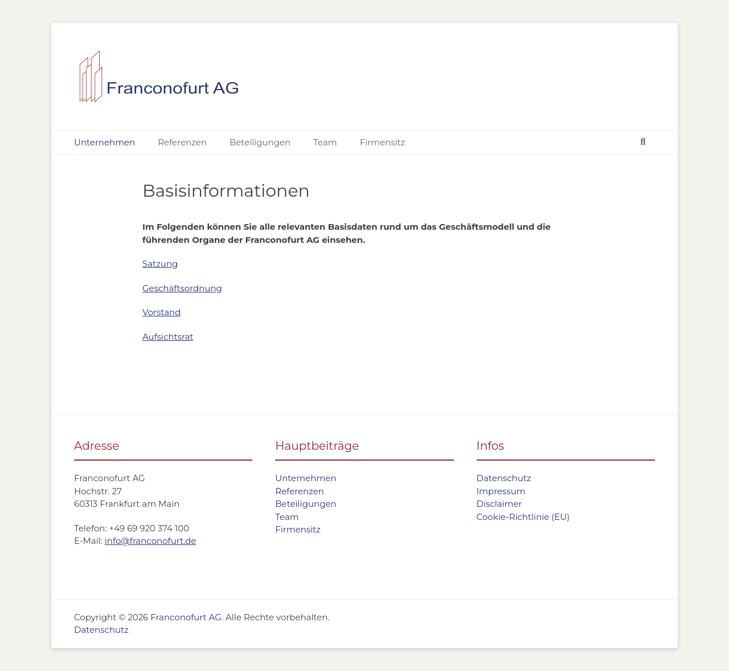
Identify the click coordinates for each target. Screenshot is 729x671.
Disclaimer (499, 503)
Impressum (501, 491)
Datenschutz (504, 478)
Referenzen (182, 142)
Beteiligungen (260, 142)
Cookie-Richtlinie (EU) (523, 516)
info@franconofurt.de (150, 540)
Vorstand (161, 312)
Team (325, 142)
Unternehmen (104, 142)
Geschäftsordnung (182, 288)
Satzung (160, 263)
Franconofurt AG (186, 617)
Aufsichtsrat (167, 336)
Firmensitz (383, 142)
